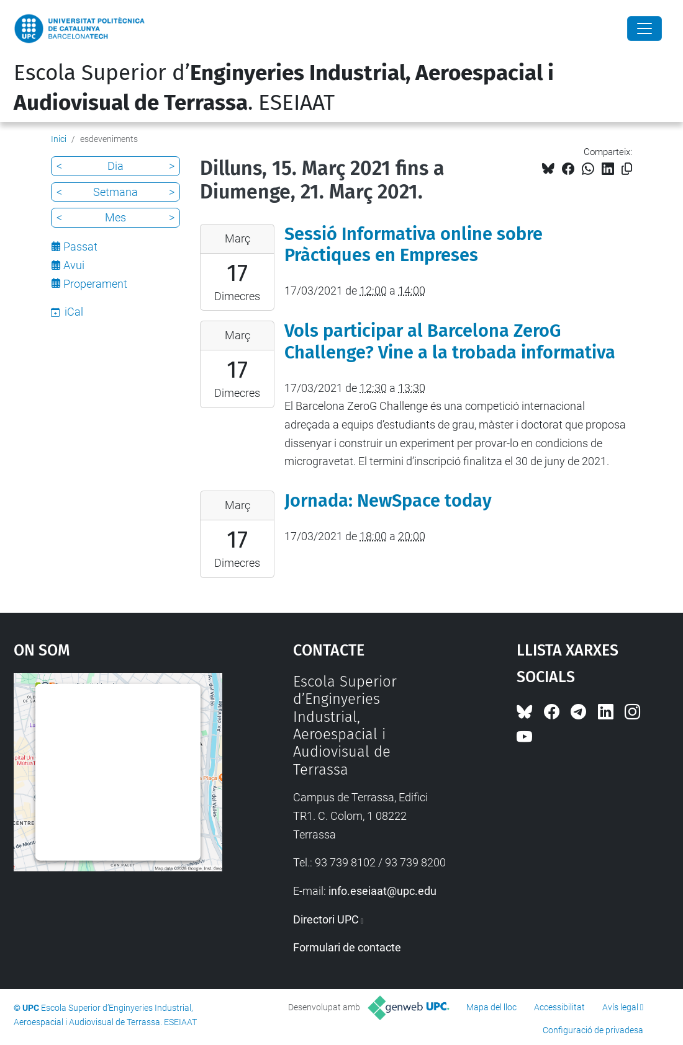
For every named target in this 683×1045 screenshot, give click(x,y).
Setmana (115, 191)
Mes (115, 217)
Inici (58, 139)
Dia (115, 165)
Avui (73, 265)
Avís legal (620, 1007)
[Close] (644, 28)
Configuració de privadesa (593, 1030)
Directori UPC (326, 919)
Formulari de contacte (347, 947)
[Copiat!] (627, 169)
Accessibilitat (559, 1007)
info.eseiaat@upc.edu (382, 890)
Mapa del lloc (491, 1007)
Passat (80, 246)
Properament (95, 283)
